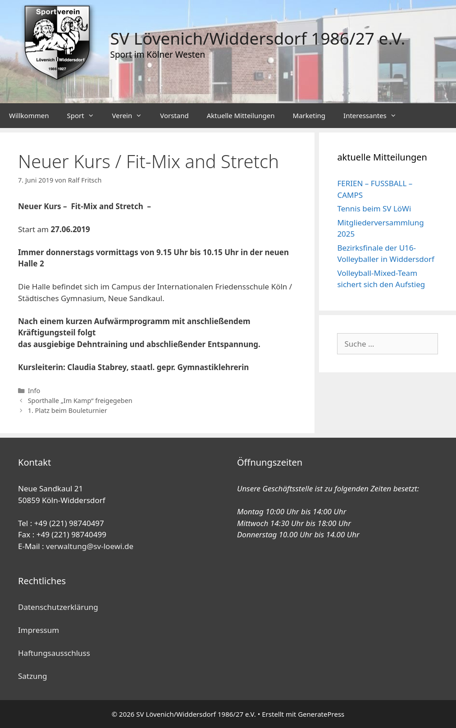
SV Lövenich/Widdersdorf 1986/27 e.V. (258, 38)
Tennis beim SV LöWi (374, 208)
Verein (131, 115)
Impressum (38, 630)
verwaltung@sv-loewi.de (89, 546)
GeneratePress (321, 714)
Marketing (309, 115)
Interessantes (374, 115)
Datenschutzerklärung (58, 607)
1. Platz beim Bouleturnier (67, 410)
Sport (85, 115)
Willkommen (29, 115)
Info (34, 390)
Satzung (32, 676)
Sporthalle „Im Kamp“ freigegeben (80, 400)
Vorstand (174, 115)
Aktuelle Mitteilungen (241, 115)
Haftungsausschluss (54, 653)
